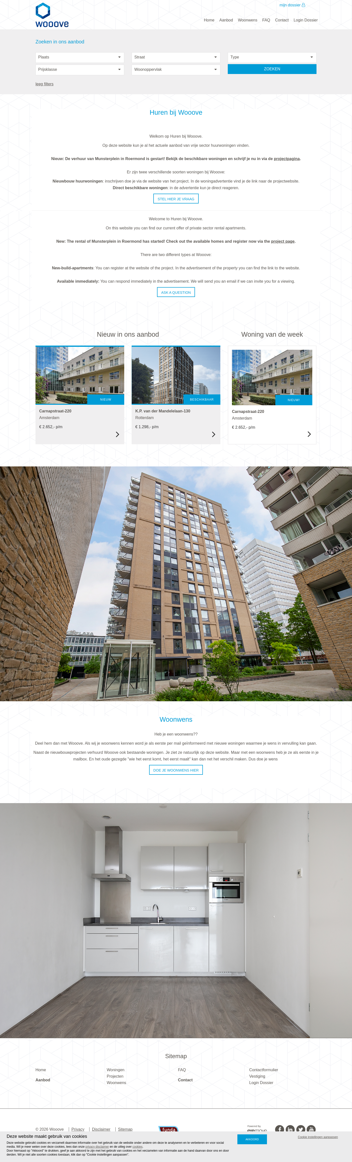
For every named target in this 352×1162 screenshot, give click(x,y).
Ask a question (176, 293)
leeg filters (44, 84)
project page (283, 241)
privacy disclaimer (97, 1146)
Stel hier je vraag (176, 199)
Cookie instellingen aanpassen (318, 1137)
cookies (137, 1146)
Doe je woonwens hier (176, 770)
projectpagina (287, 159)
